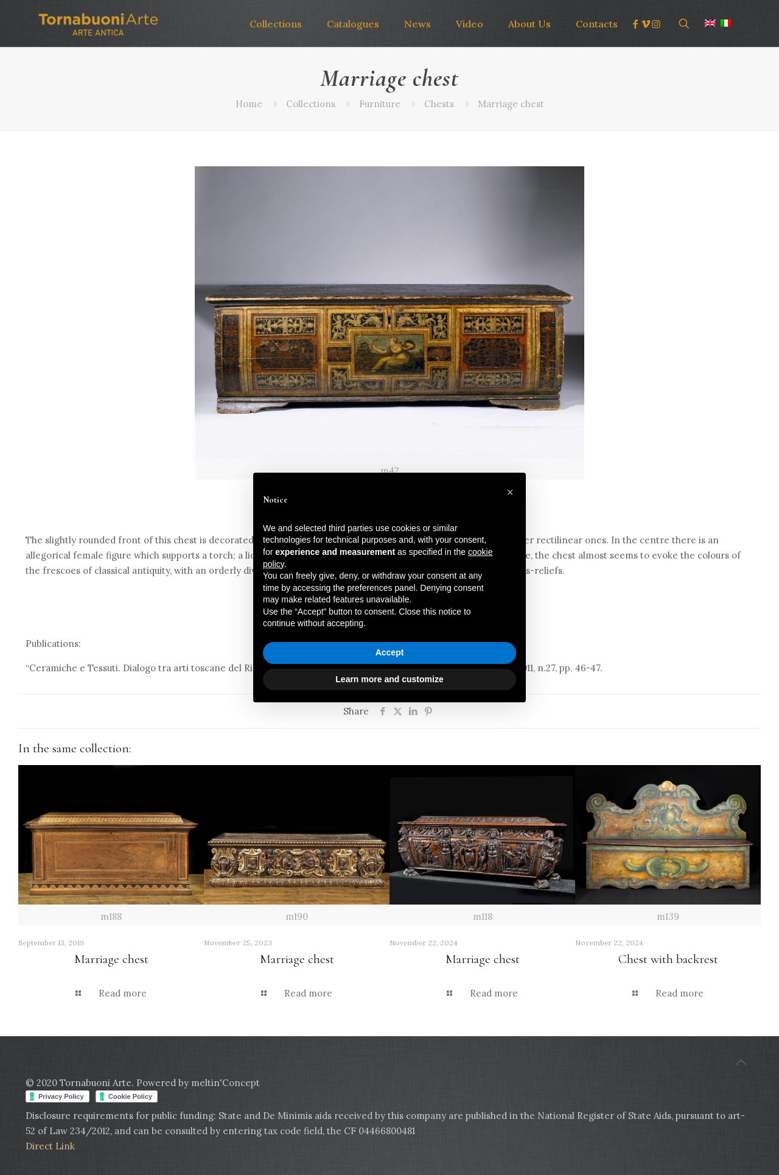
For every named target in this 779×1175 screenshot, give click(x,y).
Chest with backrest (668, 959)
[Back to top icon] (740, 1062)
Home (249, 104)
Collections (310, 104)
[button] (510, 492)
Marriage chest (511, 104)
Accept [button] (390, 652)
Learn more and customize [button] (389, 679)
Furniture (379, 104)
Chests (439, 104)
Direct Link (50, 1146)
